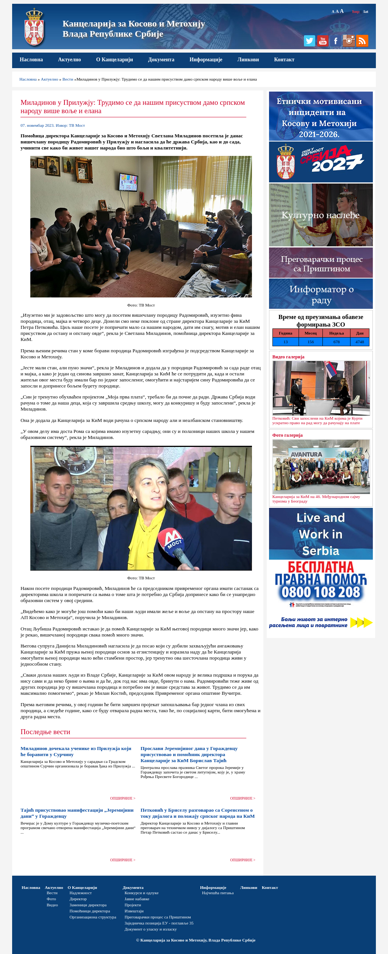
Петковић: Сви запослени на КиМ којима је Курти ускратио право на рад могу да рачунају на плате (317, 420)
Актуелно (69, 59)
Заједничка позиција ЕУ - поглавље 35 (159, 923)
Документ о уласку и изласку (151, 929)
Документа (161, 59)
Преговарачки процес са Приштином (158, 917)
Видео (52, 905)
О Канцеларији (114, 59)
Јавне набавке (137, 898)
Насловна (31, 59)
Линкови (248, 59)
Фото (51, 898)
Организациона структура (93, 917)
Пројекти (133, 905)
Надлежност (81, 892)
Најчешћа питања (218, 892)
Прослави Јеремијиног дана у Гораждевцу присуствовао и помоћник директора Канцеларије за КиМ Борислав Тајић (189, 754)
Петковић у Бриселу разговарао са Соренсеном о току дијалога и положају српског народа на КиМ (198, 813)
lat (366, 11)
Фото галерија (287, 435)
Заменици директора (88, 905)
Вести (68, 79)
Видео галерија (288, 357)
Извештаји (134, 911)
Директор (78, 898)
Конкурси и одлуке (142, 892)
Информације (205, 59)
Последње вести (45, 732)
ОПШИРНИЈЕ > (123, 798)
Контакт (284, 59)
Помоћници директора (90, 911)
